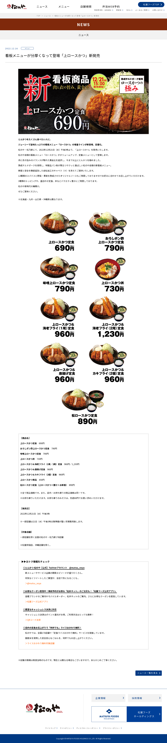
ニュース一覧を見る (147, 672)
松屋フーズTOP (151, 4)
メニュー (64, 6)
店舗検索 (86, 6)
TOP (38, 16)
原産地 (118, 10)
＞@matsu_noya (33, 583)
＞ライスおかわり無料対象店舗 (39, 643)
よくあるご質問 (141, 10)
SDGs (128, 10)
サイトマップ (50, 728)
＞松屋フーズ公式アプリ (36, 601)
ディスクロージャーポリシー (87, 728)
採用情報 (137, 698)
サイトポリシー (66, 728)
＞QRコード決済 (33, 619)
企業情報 (100, 698)
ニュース (42, 6)
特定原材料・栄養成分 (102, 10)
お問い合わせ (157, 10)
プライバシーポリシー (111, 728)
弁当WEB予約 (111, 6)
